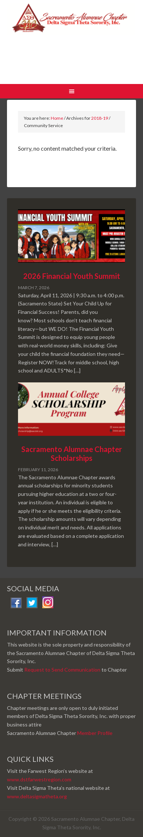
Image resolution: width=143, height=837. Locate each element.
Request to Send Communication (62, 669)
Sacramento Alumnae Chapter (71, 43)
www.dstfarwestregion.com (39, 779)
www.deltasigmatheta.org (37, 796)
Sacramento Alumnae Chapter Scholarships (71, 453)
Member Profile (94, 733)
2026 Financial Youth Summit (71, 276)
